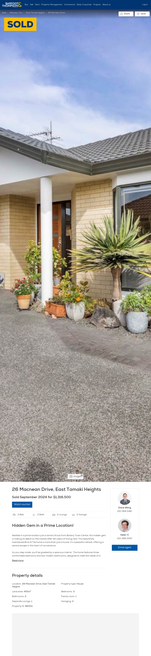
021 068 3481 (124, 511)
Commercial (69, 5)
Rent (37, 5)
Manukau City (16, 13)
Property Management (51, 5)
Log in (145, 5)
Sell (31, 5)
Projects (97, 5)
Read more (18, 561)
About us (106, 5)
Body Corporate (84, 5)
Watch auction (22, 504)
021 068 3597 (124, 539)
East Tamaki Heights (35, 13)
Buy (26, 5)
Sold (4, 13)
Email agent (124, 548)
